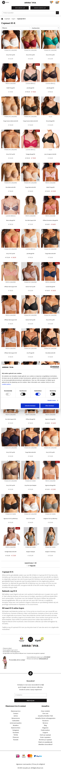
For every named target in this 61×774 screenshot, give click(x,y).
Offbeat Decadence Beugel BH (50, 220)
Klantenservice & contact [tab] (16, 706)
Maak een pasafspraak (45, 742)
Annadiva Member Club (45, 716)
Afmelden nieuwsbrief (45, 744)
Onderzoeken (45, 730)
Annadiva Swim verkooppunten (45, 718)
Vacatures (45, 720)
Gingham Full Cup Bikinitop (50, 518)
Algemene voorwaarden (23, 764)
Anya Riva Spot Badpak (30, 485)
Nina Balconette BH (11, 187)
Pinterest (16, 737)
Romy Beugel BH (50, 121)
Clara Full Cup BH (30, 518)
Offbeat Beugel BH (30, 419)
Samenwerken (15, 728)
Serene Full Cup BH (30, 286)
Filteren (4, 28)
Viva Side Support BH (30, 220)
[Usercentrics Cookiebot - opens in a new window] (51, 367)
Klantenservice (16, 711)
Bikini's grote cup (40, 8)
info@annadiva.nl (43, 658)
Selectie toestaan (30, 405)
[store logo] (30, 2)
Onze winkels (45, 711)
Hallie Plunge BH (10, 88)
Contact (15, 713)
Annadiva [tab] (45, 706)
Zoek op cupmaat (45, 735)
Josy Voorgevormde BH (50, 154)
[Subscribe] (30, 700)
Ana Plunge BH (30, 353)
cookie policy (6, 384)
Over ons (45, 713)
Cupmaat (7, 19)
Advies (16, 716)
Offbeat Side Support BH (10, 286)
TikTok (15, 735)
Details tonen (52, 400)
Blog (45, 725)
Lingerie (45, 732)
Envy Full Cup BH (10, 55)
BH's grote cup (20, 8)
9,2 (30, 639)
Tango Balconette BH (30, 187)
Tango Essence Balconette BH (10, 121)
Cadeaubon (15, 720)
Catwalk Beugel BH (50, 286)
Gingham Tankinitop (50, 551)
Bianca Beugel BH (10, 220)
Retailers (15, 725)
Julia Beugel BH (30, 88)
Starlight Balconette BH (10, 551)
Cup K (14, 19)
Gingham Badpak (30, 551)
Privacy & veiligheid (38, 764)
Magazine (45, 728)
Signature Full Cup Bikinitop (11, 518)
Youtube (15, 739)
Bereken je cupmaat (45, 739)
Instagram (16, 730)
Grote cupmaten (45, 737)
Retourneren (16, 718)
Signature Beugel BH (50, 419)
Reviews (45, 723)
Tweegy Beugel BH (30, 154)
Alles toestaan (49, 405)
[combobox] (30, 12)
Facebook (16, 732)
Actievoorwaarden (16, 723)
